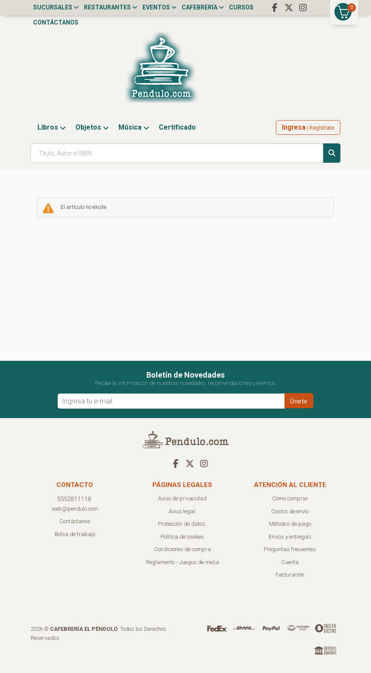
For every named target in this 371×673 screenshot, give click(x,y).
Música (133, 127)
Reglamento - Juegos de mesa (182, 562)
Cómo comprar (290, 498)
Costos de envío (290, 511)
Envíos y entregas (290, 536)
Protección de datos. (182, 524)
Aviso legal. (182, 511)
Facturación (289, 574)
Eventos (159, 7)
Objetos (92, 127)
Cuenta (290, 562)
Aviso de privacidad (182, 498)
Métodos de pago (290, 524)
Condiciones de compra (182, 549)
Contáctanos (55, 22)
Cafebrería (203, 7)
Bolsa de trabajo (75, 534)
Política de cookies (182, 536)
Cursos (241, 7)
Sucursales (56, 7)
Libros (51, 127)
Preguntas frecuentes (290, 549)
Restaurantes (110, 7)
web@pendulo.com (75, 509)
